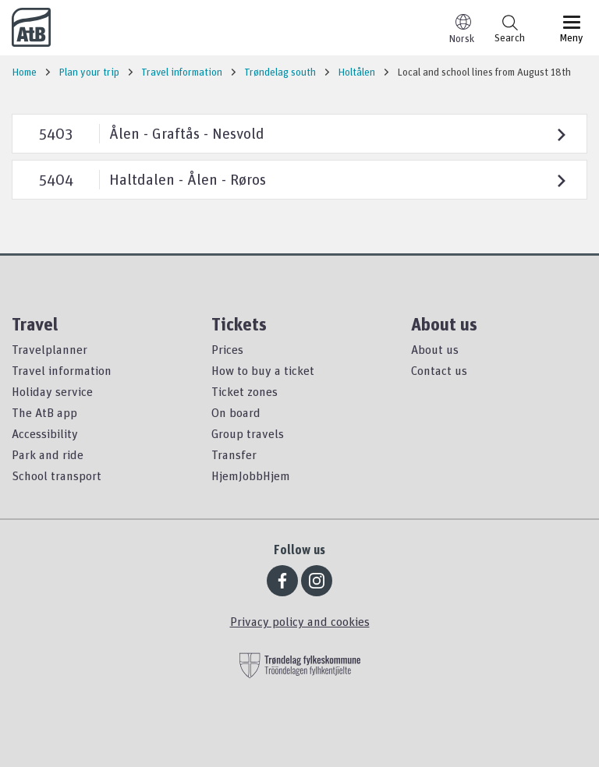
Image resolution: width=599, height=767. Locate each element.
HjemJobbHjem (250, 475)
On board (236, 412)
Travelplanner (49, 349)
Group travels (247, 433)
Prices (227, 349)
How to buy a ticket (262, 370)
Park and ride (47, 454)
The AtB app (44, 412)
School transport (56, 475)
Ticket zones (244, 391)
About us (435, 349)
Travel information (62, 370)
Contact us (439, 370)
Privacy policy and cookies (300, 621)
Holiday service (52, 391)
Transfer (234, 454)
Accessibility (45, 433)
